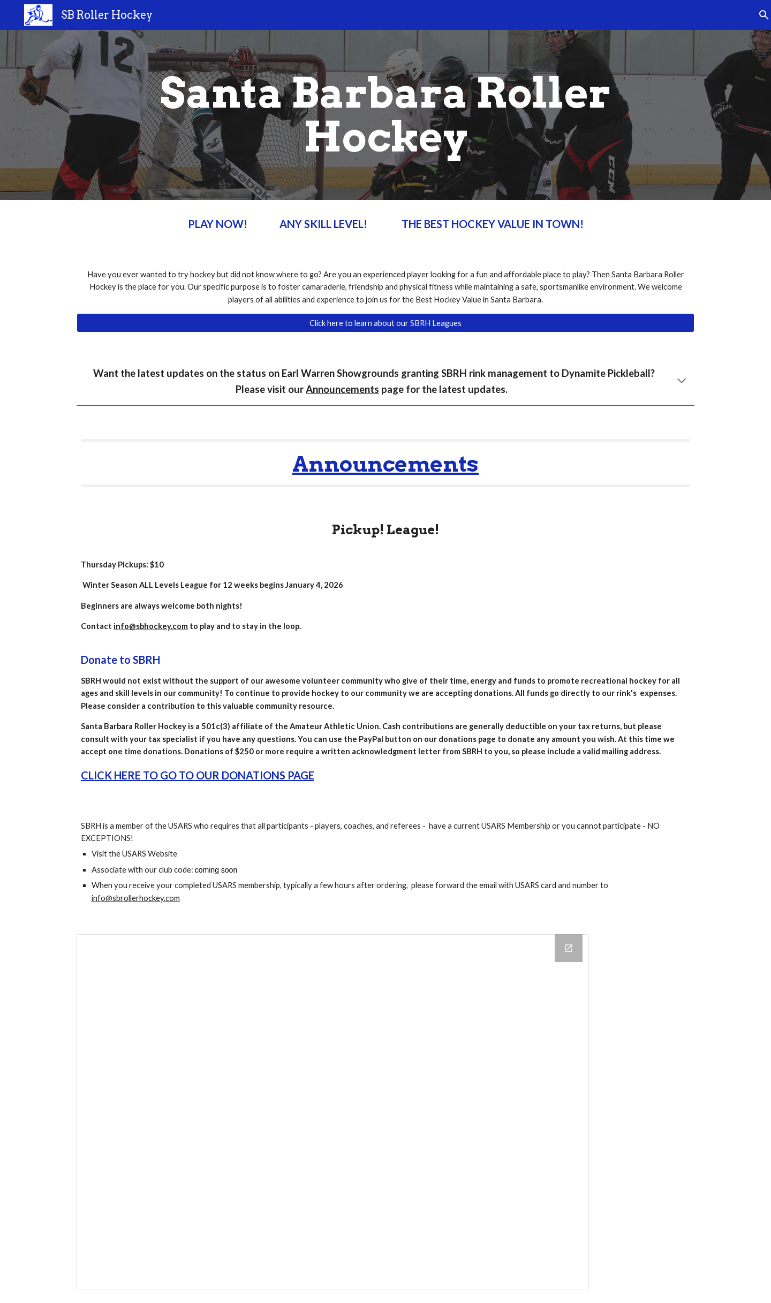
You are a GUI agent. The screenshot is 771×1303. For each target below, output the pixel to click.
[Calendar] (333, 1112)
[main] (385, 115)
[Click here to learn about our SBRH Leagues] (385, 322)
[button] (758, 15)
